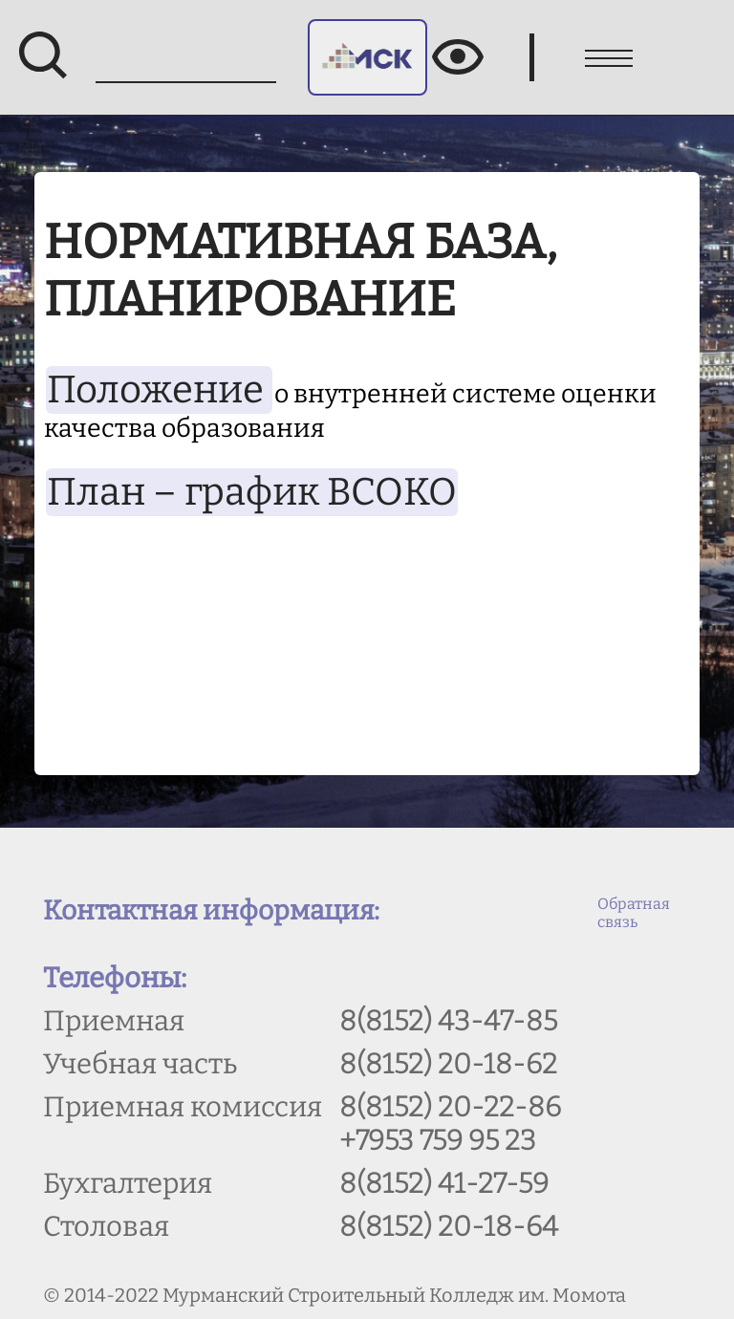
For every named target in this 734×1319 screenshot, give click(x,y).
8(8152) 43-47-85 (448, 1021)
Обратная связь (633, 913)
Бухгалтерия (127, 1183)
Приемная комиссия (182, 1107)
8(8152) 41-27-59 (444, 1183)
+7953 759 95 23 (437, 1140)
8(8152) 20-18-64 (448, 1226)
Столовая (106, 1226)
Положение (159, 390)
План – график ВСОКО (252, 492)
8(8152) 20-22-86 (450, 1107)
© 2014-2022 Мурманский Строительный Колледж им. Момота (334, 1295)
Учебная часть (140, 1064)
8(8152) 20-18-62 (448, 1064)
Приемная (113, 1021)
